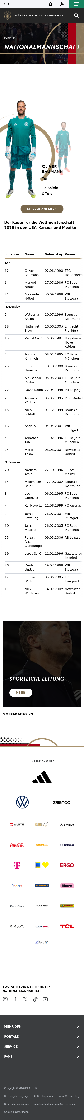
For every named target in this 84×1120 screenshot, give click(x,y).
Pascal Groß (33, 338)
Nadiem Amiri (31, 472)
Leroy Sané (33, 553)
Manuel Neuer (30, 285)
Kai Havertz (33, 505)
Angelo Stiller (30, 428)
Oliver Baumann (32, 273)
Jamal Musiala (30, 528)
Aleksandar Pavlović (33, 380)
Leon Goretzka (31, 496)
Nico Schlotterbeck (33, 414)
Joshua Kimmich (31, 356)
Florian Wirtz (30, 579)
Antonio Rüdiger (31, 400)
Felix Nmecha (31, 368)
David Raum (34, 390)
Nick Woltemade (33, 591)
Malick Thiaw (29, 452)
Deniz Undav (29, 567)
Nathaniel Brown (32, 328)
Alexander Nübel (32, 296)
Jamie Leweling (31, 516)
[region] (42, 143)
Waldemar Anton (32, 317)
